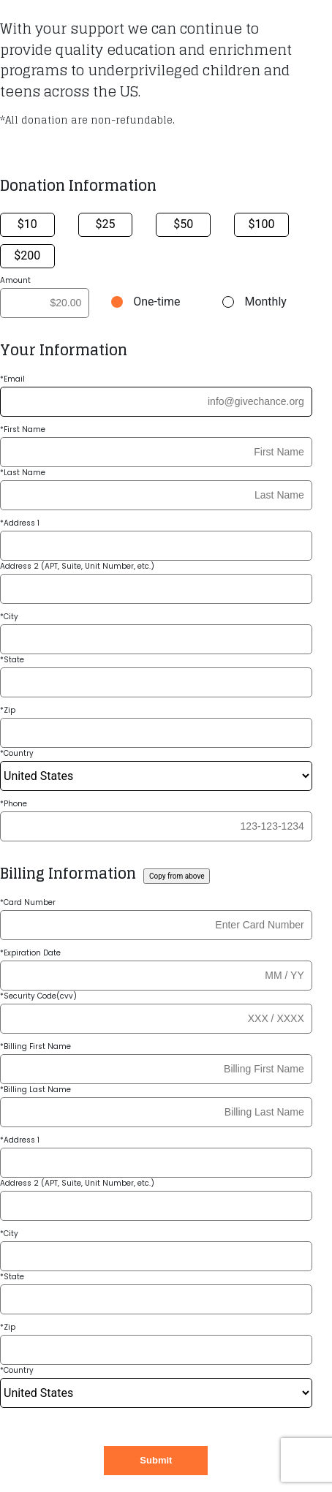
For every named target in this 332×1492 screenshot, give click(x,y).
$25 (106, 224)
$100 (261, 224)
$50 (183, 224)
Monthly (265, 301)
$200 (27, 255)
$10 (27, 224)
